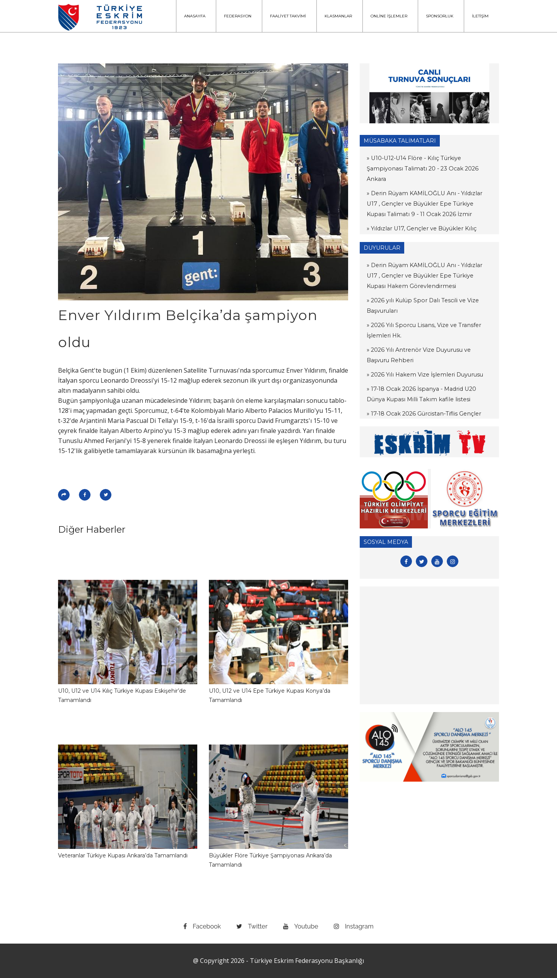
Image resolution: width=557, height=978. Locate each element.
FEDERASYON (237, 16)
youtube (300, 926)
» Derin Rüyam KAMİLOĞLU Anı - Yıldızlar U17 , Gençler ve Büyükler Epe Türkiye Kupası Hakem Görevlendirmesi (429, 276)
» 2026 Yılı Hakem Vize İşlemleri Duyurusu (423, 374)
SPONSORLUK (439, 16)
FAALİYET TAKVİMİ (288, 16)
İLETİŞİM (480, 16)
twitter (252, 926)
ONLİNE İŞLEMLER (389, 16)
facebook (202, 926)
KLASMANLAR (338, 16)
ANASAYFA (194, 16)
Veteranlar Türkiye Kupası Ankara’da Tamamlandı (123, 855)
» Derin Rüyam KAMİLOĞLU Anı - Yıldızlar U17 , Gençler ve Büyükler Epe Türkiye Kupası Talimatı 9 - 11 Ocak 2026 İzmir (429, 193)
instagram (354, 926)
